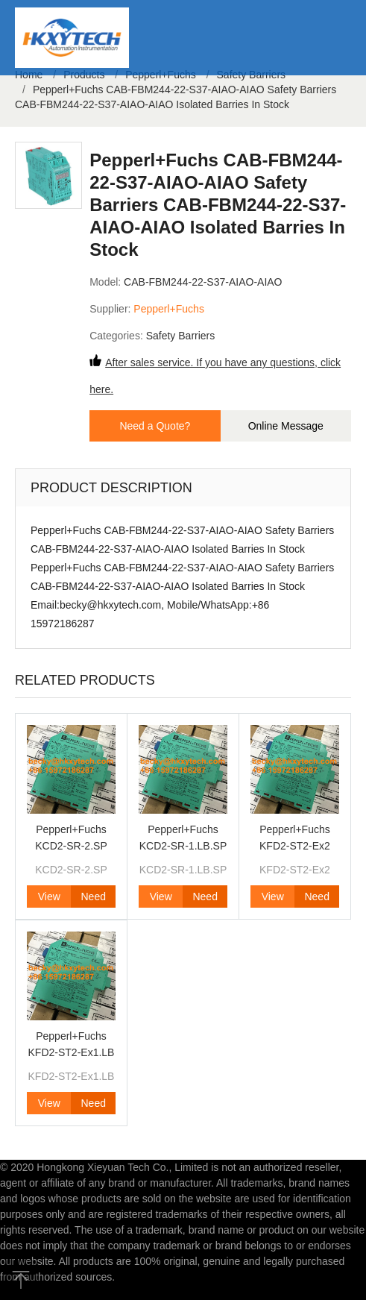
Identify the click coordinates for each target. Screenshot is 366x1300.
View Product (49, 899)
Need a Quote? (154, 426)
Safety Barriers (180, 336)
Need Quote (93, 899)
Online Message (286, 426)
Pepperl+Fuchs (168, 309)
